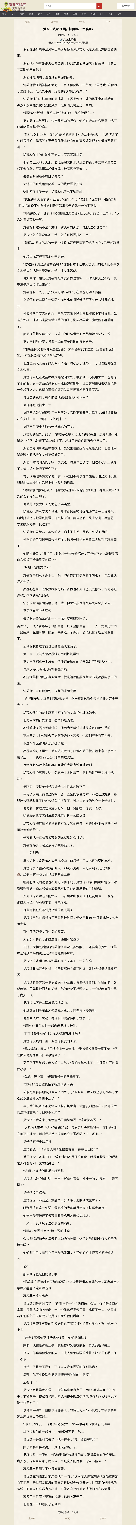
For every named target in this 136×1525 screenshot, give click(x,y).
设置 (27, 21)
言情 (66, 14)
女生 (13, 14)
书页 (108, 21)
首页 (4, 14)
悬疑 (102, 14)
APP (119, 14)
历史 (84, 14)
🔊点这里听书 (68, 39)
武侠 (40, 14)
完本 (110, 14)
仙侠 (49, 14)
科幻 (93, 14)
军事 (75, 14)
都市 (58, 14)
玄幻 (22, 14)
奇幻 (31, 14)
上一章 (54, 21)
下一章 (81, 21)
